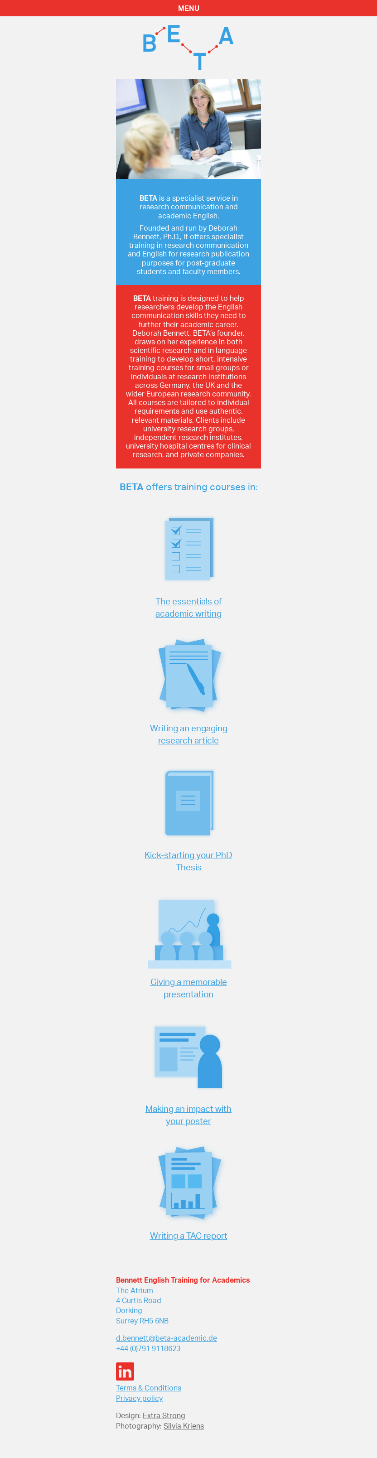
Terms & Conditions (148, 1387)
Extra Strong (164, 1415)
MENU (188, 8)
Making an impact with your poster (188, 1114)
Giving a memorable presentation (188, 987)
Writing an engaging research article (188, 734)
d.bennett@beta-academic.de (166, 1337)
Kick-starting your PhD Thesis (188, 861)
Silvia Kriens (184, 1425)
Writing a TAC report (188, 1235)
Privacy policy (139, 1398)
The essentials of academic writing (188, 607)
